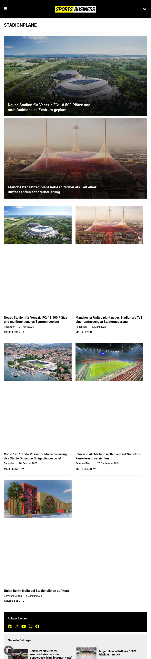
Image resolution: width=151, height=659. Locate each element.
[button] (144, 9)
